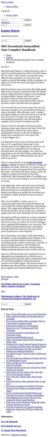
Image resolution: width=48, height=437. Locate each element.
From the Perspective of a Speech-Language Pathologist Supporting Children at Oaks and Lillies (24, 409)
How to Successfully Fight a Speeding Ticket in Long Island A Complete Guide (25, 322)
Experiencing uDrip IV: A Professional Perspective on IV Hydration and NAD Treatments (22, 328)
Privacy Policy (12, 6)
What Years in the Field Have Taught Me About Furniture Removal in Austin (25, 403)
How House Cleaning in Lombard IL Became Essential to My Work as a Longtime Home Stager (24, 388)
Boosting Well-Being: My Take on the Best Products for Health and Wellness (23, 350)
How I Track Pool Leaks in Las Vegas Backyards (26, 314)
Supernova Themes (19, 435)
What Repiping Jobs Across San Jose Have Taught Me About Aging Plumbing (23, 399)
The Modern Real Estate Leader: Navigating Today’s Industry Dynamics (20, 285)
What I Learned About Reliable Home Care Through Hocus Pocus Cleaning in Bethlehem (25, 394)
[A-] (3, 66)
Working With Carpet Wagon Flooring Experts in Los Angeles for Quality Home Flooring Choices (26, 345)
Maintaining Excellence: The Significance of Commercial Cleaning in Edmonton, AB (20, 297)
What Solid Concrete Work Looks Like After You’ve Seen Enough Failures (24, 373)
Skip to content (7, 2)
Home (8, 55)
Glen (3, 277)
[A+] (7, 66)
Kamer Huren (10, 30)
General (9, 57)
